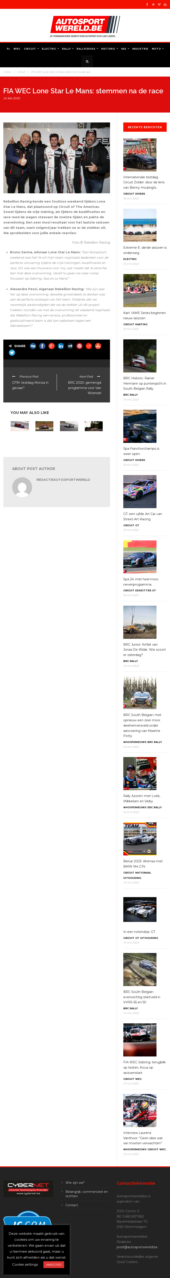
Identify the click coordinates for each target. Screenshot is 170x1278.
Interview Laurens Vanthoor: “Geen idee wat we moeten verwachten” (143, 1138)
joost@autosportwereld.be (137, 1247)
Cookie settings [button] (25, 1264)
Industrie (140, 48)
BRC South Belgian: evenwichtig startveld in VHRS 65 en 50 (141, 997)
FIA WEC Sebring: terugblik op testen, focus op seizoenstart (144, 1067)
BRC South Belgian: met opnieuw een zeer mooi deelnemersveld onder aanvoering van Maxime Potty (142, 725)
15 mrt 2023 (131, 263)
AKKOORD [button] (54, 1264)
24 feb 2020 (11, 98)
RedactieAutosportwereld (63, 480)
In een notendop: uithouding (42, 438)
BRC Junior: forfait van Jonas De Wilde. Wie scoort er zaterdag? (144, 650)
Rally (66, 48)
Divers (140, 193)
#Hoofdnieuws (135, 742)
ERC (150, 807)
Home (7, 71)
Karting (141, 324)
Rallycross (86, 48)
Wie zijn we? (75, 1183)
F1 (8, 48)
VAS (123, 48)
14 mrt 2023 (131, 665)
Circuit (30, 48)
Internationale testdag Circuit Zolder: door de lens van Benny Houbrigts (143, 182)
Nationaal (143, 872)
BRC (126, 394)
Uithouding (132, 878)
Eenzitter (143, 590)
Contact (72, 1205)
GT (137, 525)
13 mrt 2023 (131, 1083)
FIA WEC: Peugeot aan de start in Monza (68, 440)
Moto (156, 48)
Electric (49, 48)
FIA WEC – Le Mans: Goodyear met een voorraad (93, 442)
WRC (17, 48)
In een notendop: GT (139, 932)
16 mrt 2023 (131, 198)
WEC (138, 1079)
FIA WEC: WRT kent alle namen (19, 438)
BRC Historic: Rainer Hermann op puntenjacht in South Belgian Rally (144, 383)
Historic (108, 48)
